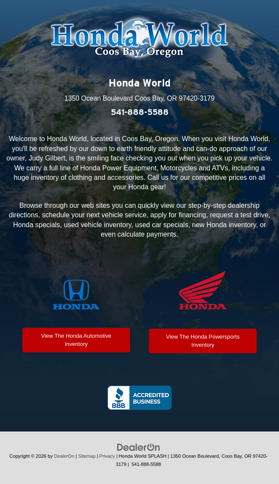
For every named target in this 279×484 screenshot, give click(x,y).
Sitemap (87, 456)
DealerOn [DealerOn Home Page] (64, 456)
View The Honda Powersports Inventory (203, 340)
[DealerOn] (139, 447)
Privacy (107, 456)
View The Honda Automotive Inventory (76, 340)
